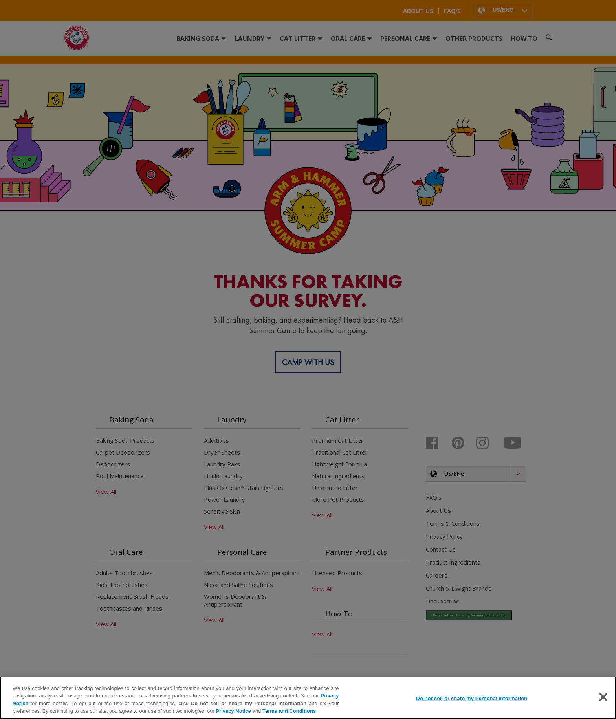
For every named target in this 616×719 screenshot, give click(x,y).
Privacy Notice (233, 711)
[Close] (603, 697)
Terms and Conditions (289, 711)
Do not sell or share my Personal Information (250, 703)
